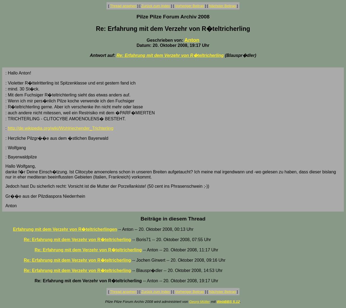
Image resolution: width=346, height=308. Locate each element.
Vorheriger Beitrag (189, 6)
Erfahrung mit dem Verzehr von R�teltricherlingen (65, 229)
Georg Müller (199, 302)
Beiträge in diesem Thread (173, 219)
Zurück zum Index (155, 6)
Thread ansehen (123, 6)
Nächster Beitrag (222, 6)
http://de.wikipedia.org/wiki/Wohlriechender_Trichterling (60, 128)
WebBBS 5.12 (228, 302)
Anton (191, 40)
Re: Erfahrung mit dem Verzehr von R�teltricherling (170, 55)
